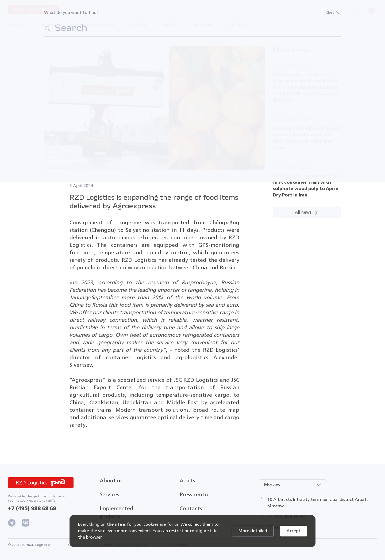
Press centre (195, 494)
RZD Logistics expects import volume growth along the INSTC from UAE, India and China (307, 138)
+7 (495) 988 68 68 (32, 508)
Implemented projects (92, 24)
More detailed (252, 531)
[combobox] (293, 484)
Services (109, 494)
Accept (294, 531)
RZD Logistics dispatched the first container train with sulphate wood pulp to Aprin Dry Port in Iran (306, 185)
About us (111, 480)
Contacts (237, 24)
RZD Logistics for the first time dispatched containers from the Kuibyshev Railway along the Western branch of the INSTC (306, 88)
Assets (187, 480)
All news (307, 212)
